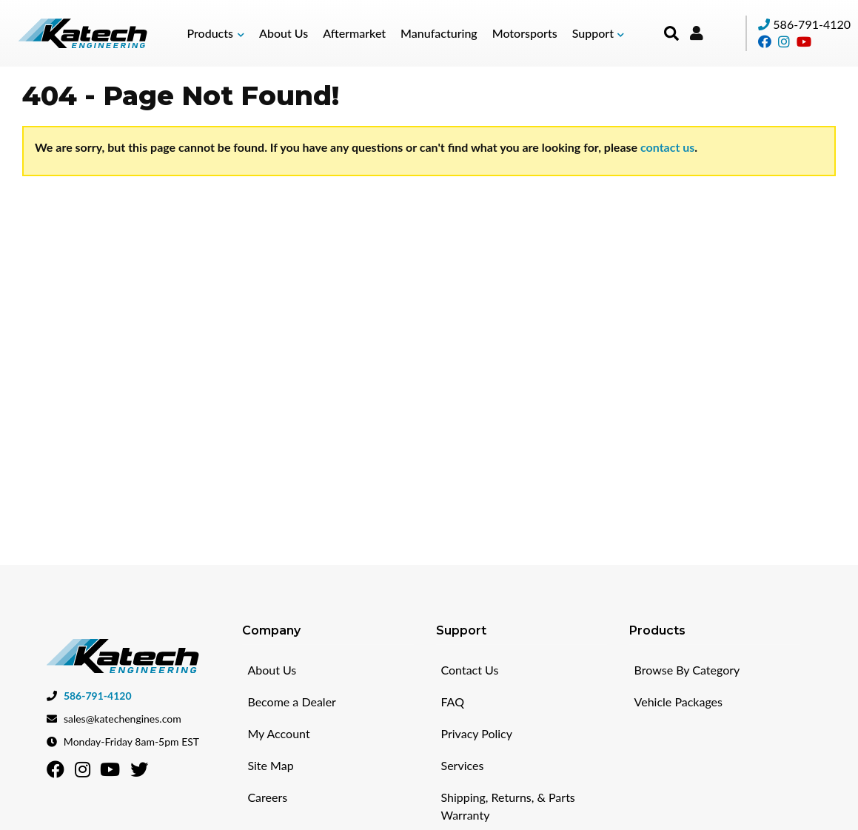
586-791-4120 (812, 24)
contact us (667, 147)
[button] (215, 33)
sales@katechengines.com (122, 718)
